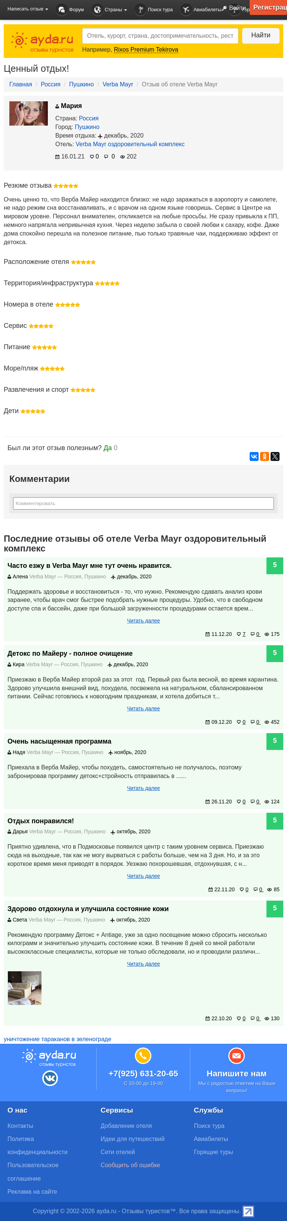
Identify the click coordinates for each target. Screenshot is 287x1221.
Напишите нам (237, 1073)
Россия (50, 84)
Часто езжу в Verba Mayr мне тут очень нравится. (89, 565)
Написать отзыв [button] (27, 9)
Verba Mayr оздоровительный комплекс (130, 144)
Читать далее (143, 621)
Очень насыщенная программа (59, 741)
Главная (20, 84)
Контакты (20, 1126)
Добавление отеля (126, 1126)
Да (108, 448)
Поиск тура (154, 10)
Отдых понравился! (40, 821)
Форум (70, 10)
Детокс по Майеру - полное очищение (70, 653)
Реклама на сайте (32, 1191)
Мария (68, 106)
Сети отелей (118, 1152)
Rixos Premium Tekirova (146, 49)
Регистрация (270, 7)
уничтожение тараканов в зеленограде (57, 1039)
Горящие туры (213, 1152)
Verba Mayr (117, 84)
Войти (232, 8)
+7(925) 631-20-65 (143, 1073)
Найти (260, 35)
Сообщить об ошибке (130, 1165)
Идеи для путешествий (132, 1139)
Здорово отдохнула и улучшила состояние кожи (88, 909)
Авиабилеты (200, 10)
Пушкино (81, 84)
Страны (109, 10)
